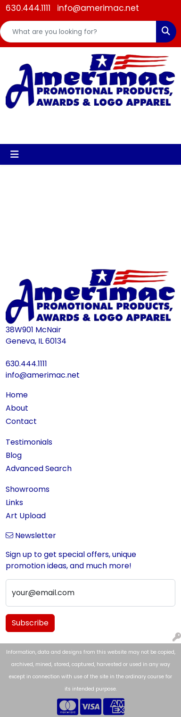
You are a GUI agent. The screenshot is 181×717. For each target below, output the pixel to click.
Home (17, 394)
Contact (21, 421)
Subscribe (30, 622)
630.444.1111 (28, 8)
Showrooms (27, 489)
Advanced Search (39, 468)
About (17, 408)
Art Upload (26, 515)
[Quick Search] (78, 31)
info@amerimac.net (98, 8)
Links (14, 502)
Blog (14, 455)
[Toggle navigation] (15, 154)
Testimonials (29, 442)
